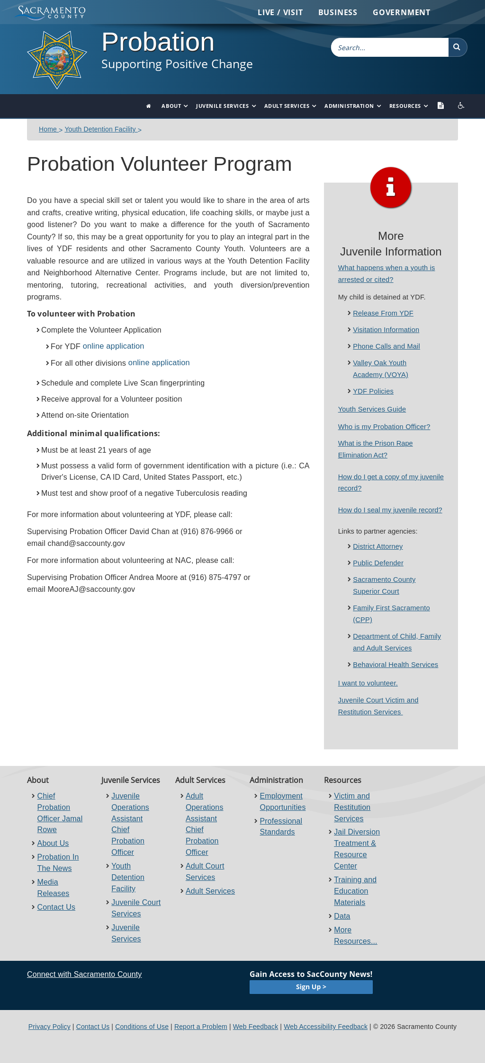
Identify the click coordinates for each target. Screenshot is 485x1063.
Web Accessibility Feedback (326, 1026)
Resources (405, 105)
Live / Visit (280, 12)
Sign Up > (311, 986)
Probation (158, 41)
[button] (458, 47)
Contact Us (56, 907)
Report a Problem (200, 1026)
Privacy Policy (49, 1026)
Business (338, 12)
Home (49, 129)
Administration (349, 105)
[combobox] (390, 47)
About (171, 105)
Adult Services (287, 105)
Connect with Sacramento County (84, 974)
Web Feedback (255, 1026)
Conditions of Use (142, 1026)
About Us (53, 843)
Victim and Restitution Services (352, 807)
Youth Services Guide (372, 409)
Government (402, 12)
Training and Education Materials (355, 891)
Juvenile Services (222, 105)
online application (113, 346)
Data (342, 916)
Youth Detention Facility (100, 129)
